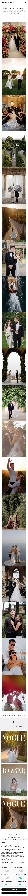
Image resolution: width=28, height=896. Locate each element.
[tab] (3, 17)
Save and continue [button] (14, 893)
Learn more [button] (14, 889)
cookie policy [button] (16, 853)
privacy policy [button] (18, 847)
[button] (26, 842)
